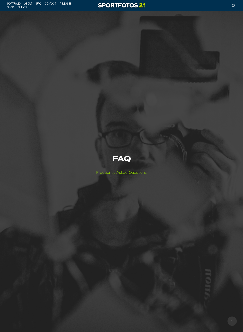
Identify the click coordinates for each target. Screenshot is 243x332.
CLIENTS (22, 7)
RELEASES (65, 3)
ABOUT (28, 3)
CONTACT (50, 3)
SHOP (10, 7)
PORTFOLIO (14, 3)
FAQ (38, 3)
